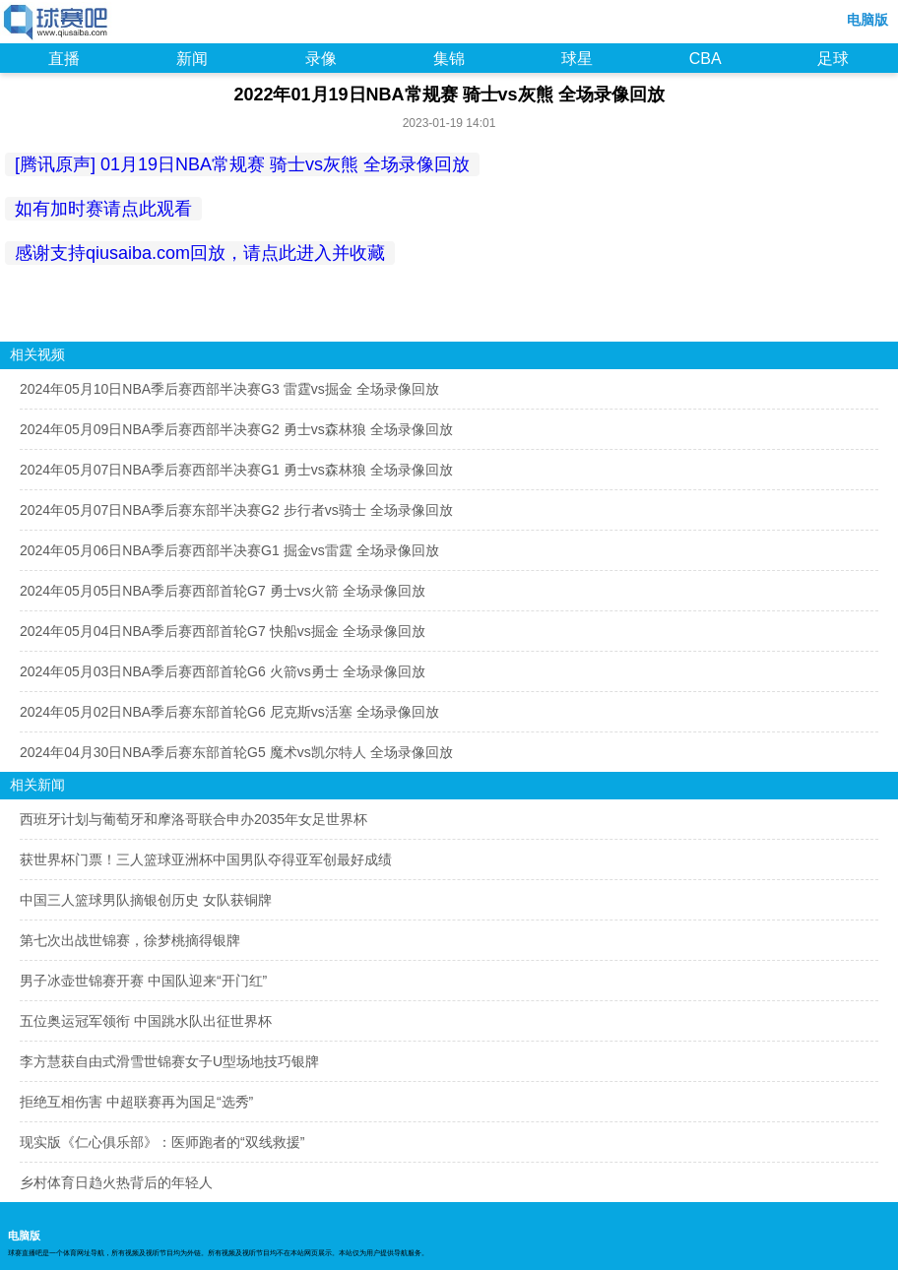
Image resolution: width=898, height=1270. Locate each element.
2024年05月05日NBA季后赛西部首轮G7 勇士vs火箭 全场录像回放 (222, 591)
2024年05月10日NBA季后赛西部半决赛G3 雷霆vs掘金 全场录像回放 (229, 389)
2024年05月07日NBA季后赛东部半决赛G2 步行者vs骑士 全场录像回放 (236, 510)
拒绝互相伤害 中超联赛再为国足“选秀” (136, 1102)
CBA (705, 58)
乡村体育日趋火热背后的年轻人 (116, 1182)
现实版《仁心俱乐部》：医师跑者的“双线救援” (162, 1142)
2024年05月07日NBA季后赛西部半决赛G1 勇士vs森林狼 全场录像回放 (236, 469)
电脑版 (867, 20)
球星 (577, 58)
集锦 (449, 58)
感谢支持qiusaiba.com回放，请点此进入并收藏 (200, 253)
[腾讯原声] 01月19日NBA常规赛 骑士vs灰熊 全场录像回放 (242, 164)
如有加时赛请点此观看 (103, 209)
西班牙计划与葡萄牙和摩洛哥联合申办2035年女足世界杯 (193, 819)
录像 (321, 58)
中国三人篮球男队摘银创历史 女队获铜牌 (146, 900)
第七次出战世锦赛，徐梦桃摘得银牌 (130, 940)
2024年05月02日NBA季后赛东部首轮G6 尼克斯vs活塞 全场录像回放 (229, 712)
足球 (833, 58)
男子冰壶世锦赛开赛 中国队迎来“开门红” (143, 980)
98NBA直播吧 (56, 23)
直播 (64, 58)
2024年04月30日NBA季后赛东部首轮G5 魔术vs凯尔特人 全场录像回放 (236, 752)
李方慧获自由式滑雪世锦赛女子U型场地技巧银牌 (169, 1061)
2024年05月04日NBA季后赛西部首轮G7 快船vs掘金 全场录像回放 (222, 631)
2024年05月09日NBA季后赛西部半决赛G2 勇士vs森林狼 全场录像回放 (236, 429)
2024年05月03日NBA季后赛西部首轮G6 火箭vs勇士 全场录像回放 (222, 671)
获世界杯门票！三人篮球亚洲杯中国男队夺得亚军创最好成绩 (206, 859)
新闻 (192, 58)
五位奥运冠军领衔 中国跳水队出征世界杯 (146, 1021)
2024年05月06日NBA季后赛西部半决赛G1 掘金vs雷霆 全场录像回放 (229, 550)
